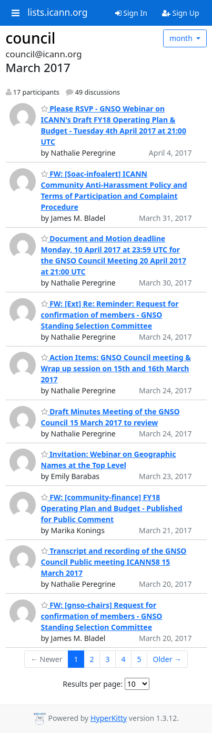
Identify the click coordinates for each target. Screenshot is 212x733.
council (31, 38)
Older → (167, 659)
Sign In (131, 13)
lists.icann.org (57, 12)
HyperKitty (108, 718)
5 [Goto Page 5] (139, 659)
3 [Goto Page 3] (108, 659)
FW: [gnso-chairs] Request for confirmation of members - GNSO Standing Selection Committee (102, 616)
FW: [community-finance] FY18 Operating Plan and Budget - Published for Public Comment (112, 508)
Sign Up (180, 13)
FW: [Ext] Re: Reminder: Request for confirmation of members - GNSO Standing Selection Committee (110, 315)
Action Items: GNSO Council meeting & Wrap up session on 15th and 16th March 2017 (116, 368)
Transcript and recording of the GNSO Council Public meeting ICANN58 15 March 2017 (114, 562)
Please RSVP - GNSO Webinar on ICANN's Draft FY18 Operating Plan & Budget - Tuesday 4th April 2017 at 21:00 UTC (113, 125)
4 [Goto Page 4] (124, 659)
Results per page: (93, 684)
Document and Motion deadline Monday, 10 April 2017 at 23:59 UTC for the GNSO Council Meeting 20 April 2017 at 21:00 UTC (114, 255)
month (182, 38)
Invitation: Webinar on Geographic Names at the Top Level (108, 459)
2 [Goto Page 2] (92, 659)
